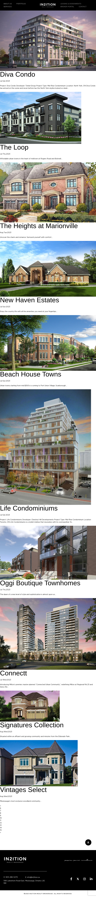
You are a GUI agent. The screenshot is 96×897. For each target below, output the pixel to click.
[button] (88, 842)
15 (1, 830)
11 (0, 820)
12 (1, 823)
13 (1, 825)
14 (1, 828)
